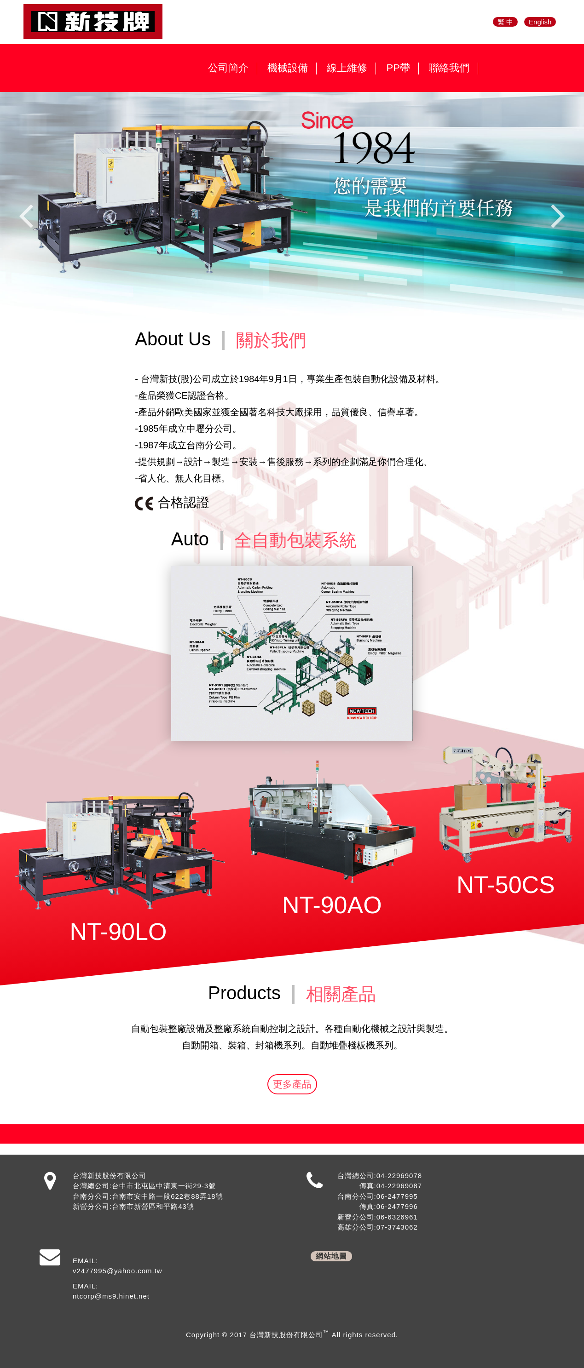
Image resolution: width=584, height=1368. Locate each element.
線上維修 (347, 68)
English (540, 22)
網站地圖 (331, 1256)
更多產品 (292, 1084)
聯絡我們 (449, 68)
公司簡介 (228, 68)
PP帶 (398, 68)
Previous (25, 215)
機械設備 (287, 68)
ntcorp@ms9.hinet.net (111, 1296)
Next (558, 215)
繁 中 (505, 22)
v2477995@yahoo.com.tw (117, 1271)
